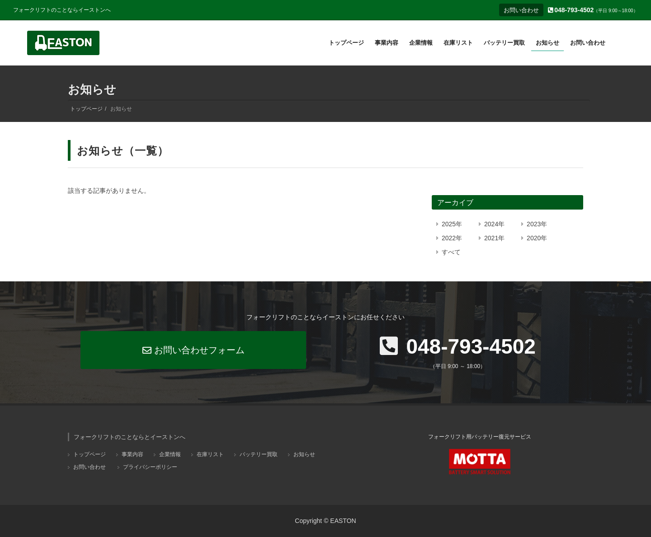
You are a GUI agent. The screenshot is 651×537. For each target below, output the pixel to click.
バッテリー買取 (259, 454)
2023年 (537, 224)
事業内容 (132, 454)
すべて (451, 252)
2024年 (494, 224)
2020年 (537, 238)
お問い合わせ (521, 10)
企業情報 (170, 454)
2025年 (452, 224)
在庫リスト (210, 454)
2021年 (494, 238)
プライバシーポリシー (150, 467)
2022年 (452, 238)
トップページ (86, 109)
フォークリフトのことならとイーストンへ (129, 437)
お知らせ (304, 454)
